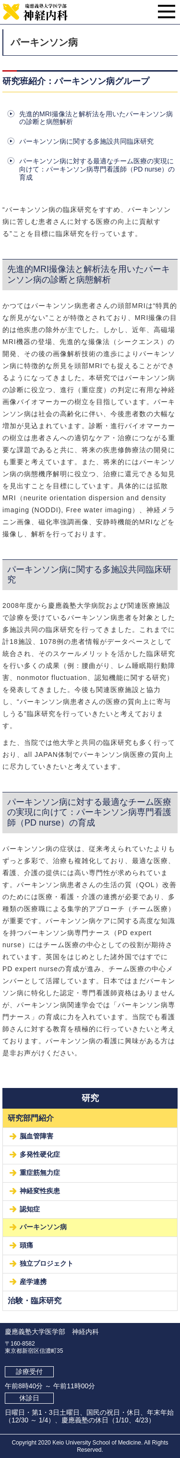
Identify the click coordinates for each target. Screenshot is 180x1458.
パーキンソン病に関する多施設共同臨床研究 (86, 141)
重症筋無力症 (40, 1172)
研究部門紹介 (31, 1118)
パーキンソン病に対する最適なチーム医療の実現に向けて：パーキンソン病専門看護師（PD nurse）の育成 (97, 169)
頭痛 (26, 1245)
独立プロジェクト (46, 1263)
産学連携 (33, 1281)
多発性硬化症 (40, 1154)
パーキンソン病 (43, 1227)
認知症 (30, 1209)
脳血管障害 (36, 1136)
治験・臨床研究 (34, 1301)
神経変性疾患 (40, 1191)
